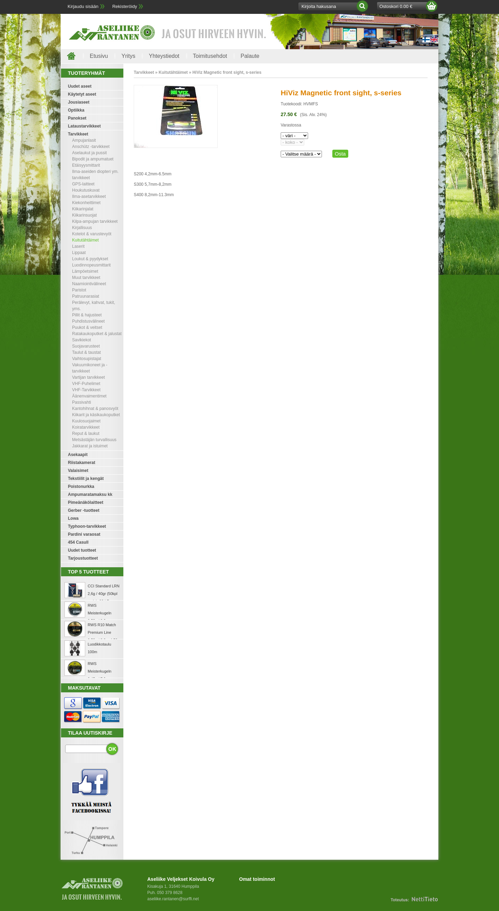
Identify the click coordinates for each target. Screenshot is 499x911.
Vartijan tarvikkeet (88, 377)
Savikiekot (81, 340)
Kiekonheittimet (86, 202)
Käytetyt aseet (82, 94)
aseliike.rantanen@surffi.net (173, 898)
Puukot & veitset (87, 327)
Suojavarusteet (86, 346)
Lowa (73, 518)
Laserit (78, 246)
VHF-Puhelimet (86, 383)
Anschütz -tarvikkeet (91, 146)
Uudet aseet (79, 86)
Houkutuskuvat (85, 190)
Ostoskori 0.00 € (395, 6)
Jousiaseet (78, 102)
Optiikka (76, 110)
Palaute (249, 56)
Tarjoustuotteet (83, 558)
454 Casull (78, 542)
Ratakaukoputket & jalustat (97, 333)
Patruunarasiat (85, 296)
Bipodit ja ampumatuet (92, 159)
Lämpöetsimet (85, 271)
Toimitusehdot (210, 56)
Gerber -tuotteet (83, 510)
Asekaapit (78, 454)
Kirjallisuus (82, 227)
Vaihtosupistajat (86, 358)
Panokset (77, 118)
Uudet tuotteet (82, 550)
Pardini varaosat (84, 534)
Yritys (128, 56)
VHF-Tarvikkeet (86, 389)
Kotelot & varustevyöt (91, 233)
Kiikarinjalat (82, 209)
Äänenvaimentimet (89, 396)
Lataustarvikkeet (84, 126)
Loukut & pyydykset (90, 258)
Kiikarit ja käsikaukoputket (96, 414)
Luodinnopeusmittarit (91, 265)
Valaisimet (78, 470)
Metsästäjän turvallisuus (94, 439)
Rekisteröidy (124, 6)
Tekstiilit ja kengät (86, 478)
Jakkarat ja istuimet (90, 446)
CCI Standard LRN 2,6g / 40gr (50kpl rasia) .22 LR (104, 593)
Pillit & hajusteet (87, 315)
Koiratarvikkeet (85, 427)
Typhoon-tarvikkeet (87, 526)
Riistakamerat (81, 462)
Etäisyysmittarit (86, 165)
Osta (340, 154)
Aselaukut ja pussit (89, 152)
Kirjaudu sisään (83, 6)
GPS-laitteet (83, 184)
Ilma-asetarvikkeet (89, 196)
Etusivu (99, 56)
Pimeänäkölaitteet (85, 502)
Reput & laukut (85, 433)
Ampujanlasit (84, 140)
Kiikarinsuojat (84, 215)
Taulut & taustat (86, 352)
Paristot (79, 290)
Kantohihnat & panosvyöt (95, 408)
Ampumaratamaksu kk (90, 494)
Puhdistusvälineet (88, 321)
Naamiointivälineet (89, 283)
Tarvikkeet (78, 134)
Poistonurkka (81, 486)
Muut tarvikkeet (86, 277)
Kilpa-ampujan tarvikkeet (94, 221)
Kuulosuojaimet (86, 421)
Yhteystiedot (164, 56)
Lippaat (79, 252)
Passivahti (81, 402)
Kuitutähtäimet (85, 240)
